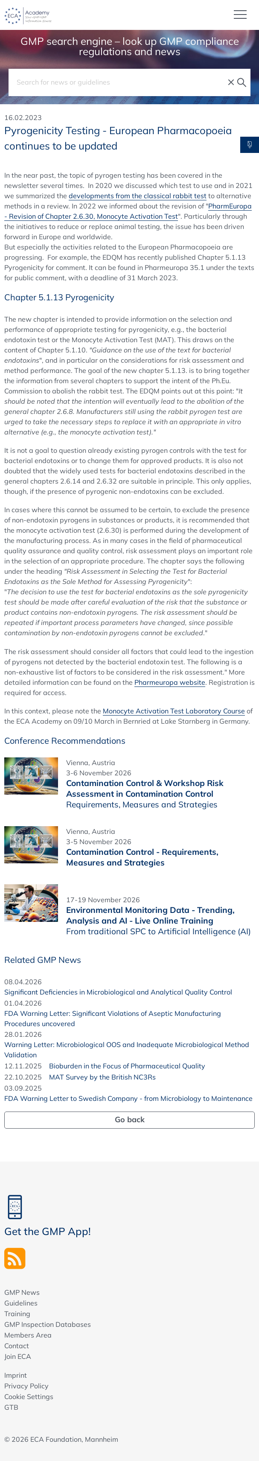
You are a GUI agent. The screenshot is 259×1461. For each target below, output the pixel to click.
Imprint (15, 1375)
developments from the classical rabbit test (138, 195)
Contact (16, 1345)
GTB (11, 1407)
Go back (130, 1119)
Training (17, 1313)
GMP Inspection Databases (47, 1324)
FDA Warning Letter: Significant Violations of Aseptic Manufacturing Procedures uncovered (112, 1018)
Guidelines (21, 1303)
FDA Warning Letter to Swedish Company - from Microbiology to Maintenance (128, 1098)
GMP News (22, 1292)
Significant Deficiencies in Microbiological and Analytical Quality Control (118, 992)
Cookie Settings (28, 1396)
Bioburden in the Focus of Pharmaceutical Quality (127, 1066)
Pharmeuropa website (169, 682)
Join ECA (17, 1356)
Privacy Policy (26, 1386)
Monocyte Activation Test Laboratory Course (174, 711)
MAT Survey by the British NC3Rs (102, 1077)
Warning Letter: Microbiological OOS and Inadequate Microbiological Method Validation (126, 1049)
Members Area (28, 1335)
